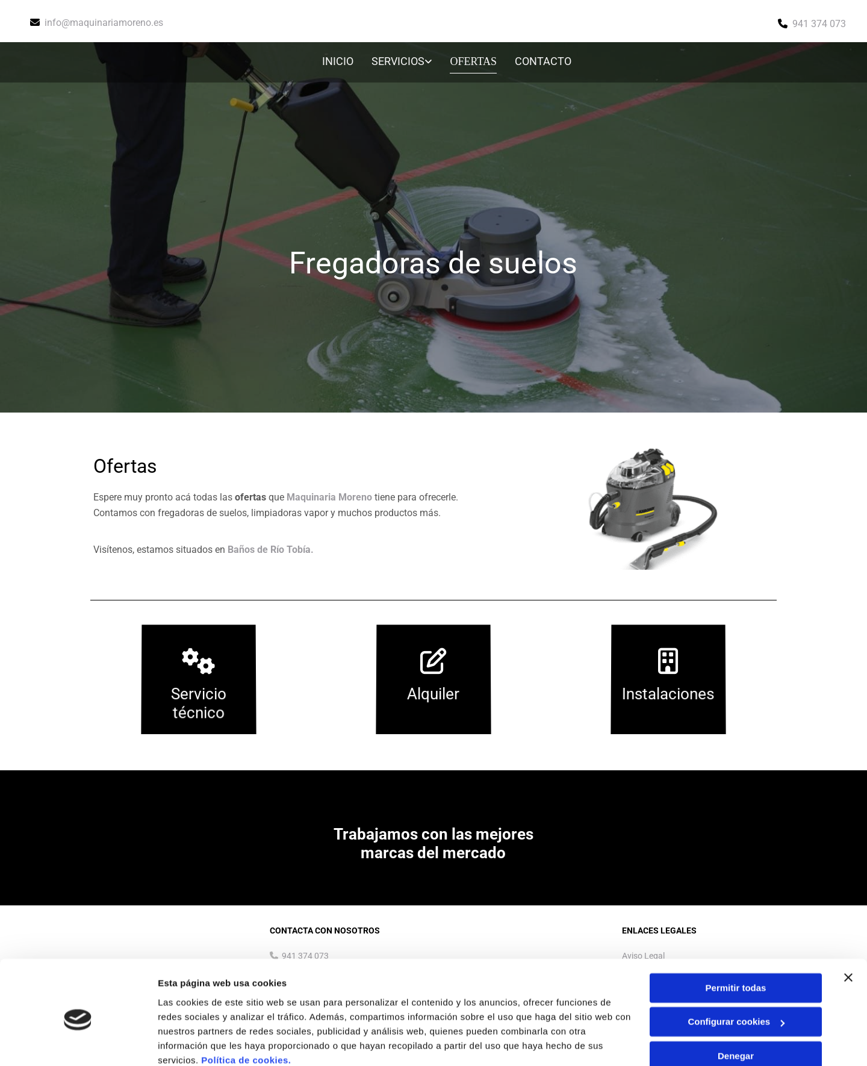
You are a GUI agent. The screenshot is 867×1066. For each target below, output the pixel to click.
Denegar (736, 1005)
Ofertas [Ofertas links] (474, 61)
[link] (394, 62)
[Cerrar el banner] (848, 926)
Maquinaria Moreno (329, 497)
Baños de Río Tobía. (271, 549)
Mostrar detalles (193, 1042)
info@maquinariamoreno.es (104, 22)
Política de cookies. (246, 1009)
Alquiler (433, 694)
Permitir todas (736, 937)
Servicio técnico (198, 704)
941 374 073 (819, 24)
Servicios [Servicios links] (399, 61)
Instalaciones (668, 694)
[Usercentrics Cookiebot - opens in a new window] (78, 1042)
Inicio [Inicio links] (339, 61)
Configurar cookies (736, 970)
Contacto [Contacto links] (543, 61)
